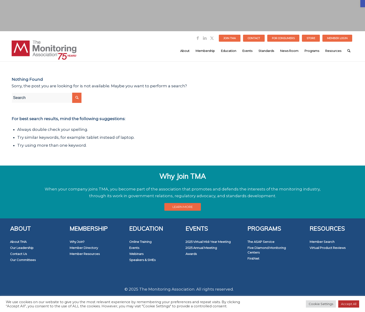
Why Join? (77, 242)
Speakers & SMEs (142, 260)
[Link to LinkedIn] (204, 38)
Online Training (140, 242)
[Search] (348, 50)
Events (134, 248)
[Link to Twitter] (211, 38)
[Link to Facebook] (197, 38)
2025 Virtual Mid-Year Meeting (208, 242)
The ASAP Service (260, 242)
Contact (254, 38)
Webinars (136, 254)
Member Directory (84, 248)
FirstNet (253, 258)
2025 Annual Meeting (201, 248)
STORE (311, 38)
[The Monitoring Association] (44, 50)
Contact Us (18, 254)
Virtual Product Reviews (327, 248)
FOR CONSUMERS (283, 38)
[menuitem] (230, 38)
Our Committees (23, 260)
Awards (191, 254)
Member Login (337, 38)
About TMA (18, 242)
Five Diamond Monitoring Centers (266, 250)
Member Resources (85, 254)
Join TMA (229, 38)
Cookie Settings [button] (321, 304)
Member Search (322, 242)
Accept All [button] (348, 304)
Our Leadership (22, 248)
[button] (362, 3)
